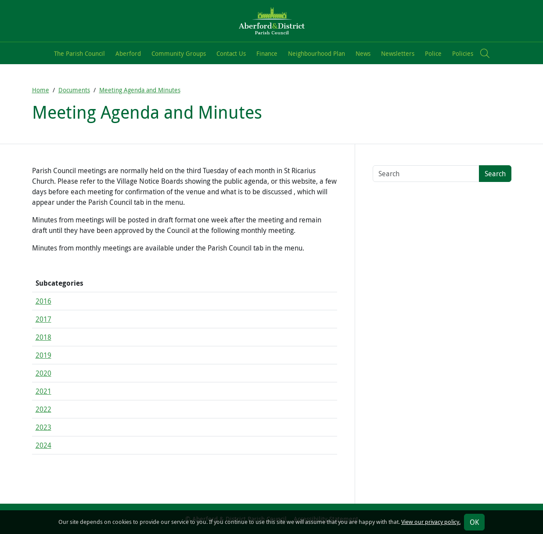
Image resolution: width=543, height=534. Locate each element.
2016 (43, 301)
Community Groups (178, 53)
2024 (43, 445)
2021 (43, 391)
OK (474, 522)
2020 (43, 373)
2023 (43, 427)
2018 (43, 337)
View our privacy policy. (430, 522)
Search (495, 173)
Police (433, 53)
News (363, 53)
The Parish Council (79, 53)
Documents (74, 90)
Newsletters (397, 53)
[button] (484, 53)
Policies (462, 53)
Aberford (128, 53)
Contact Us (231, 53)
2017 (43, 319)
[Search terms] (426, 173)
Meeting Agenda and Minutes (139, 90)
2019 (43, 355)
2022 (43, 409)
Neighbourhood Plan (316, 53)
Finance (266, 53)
